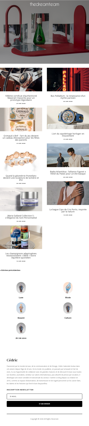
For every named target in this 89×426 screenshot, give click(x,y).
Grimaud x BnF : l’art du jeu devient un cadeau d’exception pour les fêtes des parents (21, 137)
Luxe (21, 297)
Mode (68, 297)
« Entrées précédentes (10, 270)
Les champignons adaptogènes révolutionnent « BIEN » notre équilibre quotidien (21, 255)
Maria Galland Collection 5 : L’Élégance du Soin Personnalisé (21, 216)
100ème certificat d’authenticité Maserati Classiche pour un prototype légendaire (21, 97)
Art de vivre (21, 338)
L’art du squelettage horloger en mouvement (68, 134)
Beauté (21, 318)
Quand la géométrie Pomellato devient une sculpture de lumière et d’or (21, 177)
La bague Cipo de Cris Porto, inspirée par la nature (68, 210)
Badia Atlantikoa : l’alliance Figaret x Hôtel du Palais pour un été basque (68, 172)
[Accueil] (45, 7)
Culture (67, 318)
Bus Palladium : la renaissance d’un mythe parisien (68, 96)
